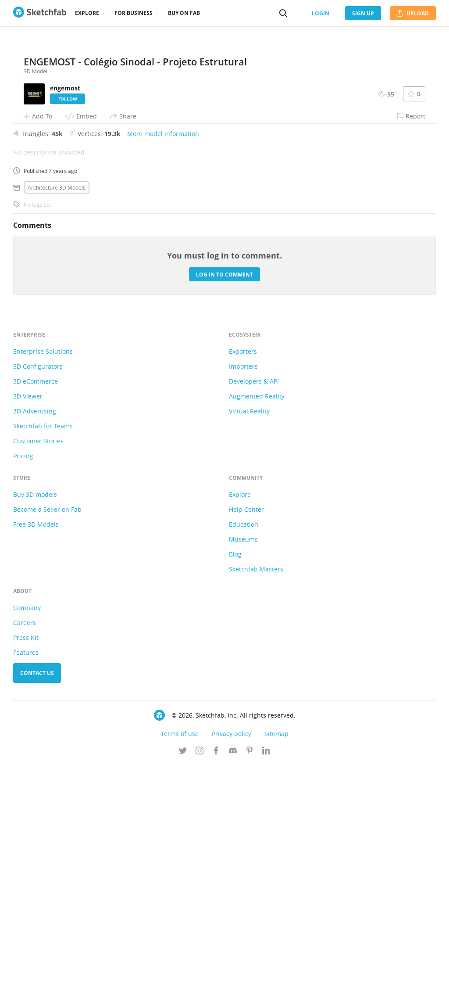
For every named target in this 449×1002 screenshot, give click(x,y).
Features (26, 889)
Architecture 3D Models (57, 424)
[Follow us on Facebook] (216, 988)
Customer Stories (38, 678)
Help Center (246, 746)
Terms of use (180, 970)
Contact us (37, 910)
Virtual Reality (249, 648)
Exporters (243, 588)
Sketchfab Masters (256, 806)
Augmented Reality (257, 633)
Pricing (23, 693)
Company (27, 844)
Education (243, 761)
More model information (163, 370)
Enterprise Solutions (43, 588)
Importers (243, 603)
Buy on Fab (184, 13)
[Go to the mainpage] (39, 13)
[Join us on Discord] (233, 988)
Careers (24, 859)
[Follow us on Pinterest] (249, 988)
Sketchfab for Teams (43, 663)
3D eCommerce (35, 618)
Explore (87, 13)
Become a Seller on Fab (47, 746)
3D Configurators (38, 603)
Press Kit (26, 874)
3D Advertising (34, 648)
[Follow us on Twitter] (183, 988)
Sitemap (276, 970)
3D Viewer (28, 633)
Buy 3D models (35, 731)
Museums (243, 776)
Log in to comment (224, 511)
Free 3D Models (36, 761)
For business (133, 13)
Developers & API (254, 618)
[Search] (283, 13)
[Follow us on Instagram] (199, 988)
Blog (235, 791)
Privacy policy (231, 970)
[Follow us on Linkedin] (266, 988)
